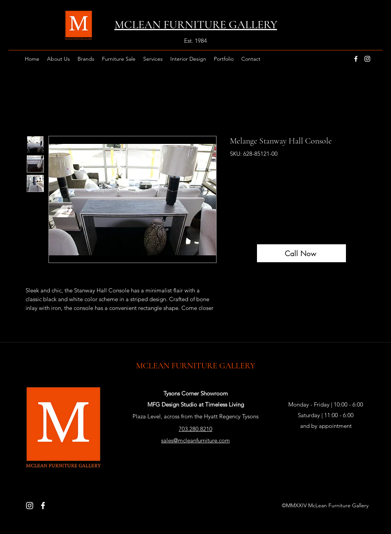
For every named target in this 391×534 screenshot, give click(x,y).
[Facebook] (43, 505)
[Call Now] (301, 253)
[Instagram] (29, 505)
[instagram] (367, 59)
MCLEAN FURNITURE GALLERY (195, 366)
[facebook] (356, 59)
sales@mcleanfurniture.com (195, 440)
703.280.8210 (195, 428)
